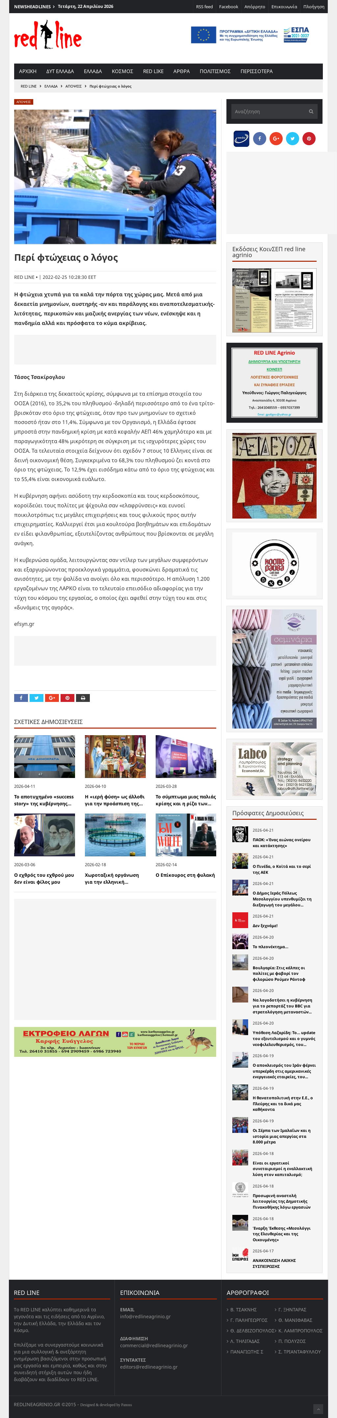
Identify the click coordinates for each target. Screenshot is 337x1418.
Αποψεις (73, 86)
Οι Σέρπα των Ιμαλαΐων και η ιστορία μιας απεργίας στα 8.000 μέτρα (282, 1136)
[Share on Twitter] (36, 698)
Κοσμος (122, 71)
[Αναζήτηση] (274, 111)
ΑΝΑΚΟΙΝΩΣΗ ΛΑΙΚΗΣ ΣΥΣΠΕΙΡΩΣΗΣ (274, 1263)
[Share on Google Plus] (52, 698)
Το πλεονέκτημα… (270, 947)
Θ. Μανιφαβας (295, 1320)
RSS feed (204, 7)
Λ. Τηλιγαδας (245, 1341)
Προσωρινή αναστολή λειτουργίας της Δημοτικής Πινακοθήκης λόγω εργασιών (282, 1201)
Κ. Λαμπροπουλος (300, 1330)
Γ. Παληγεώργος (249, 1320)
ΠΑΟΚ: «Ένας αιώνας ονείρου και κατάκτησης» (282, 842)
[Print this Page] (83, 698)
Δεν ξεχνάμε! (265, 925)
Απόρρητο (255, 7)
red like (153, 71)
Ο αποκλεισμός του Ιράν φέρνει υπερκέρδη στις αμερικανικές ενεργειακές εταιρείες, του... (284, 1071)
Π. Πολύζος (292, 1341)
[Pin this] (67, 698)
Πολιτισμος (215, 71)
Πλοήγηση (313, 7)
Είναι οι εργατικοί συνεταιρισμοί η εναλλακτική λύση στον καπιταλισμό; (282, 1168)
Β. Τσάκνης (243, 1309)
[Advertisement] (115, 349)
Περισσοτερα (257, 71)
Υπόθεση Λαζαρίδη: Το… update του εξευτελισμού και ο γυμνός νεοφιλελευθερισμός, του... (284, 1038)
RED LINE (29, 86)
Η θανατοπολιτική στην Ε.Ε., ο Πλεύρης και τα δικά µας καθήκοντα (283, 1103)
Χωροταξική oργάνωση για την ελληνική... (112, 878)
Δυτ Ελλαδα (60, 71)
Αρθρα (181, 71)
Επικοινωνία (284, 7)
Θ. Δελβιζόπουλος (252, 1330)
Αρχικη (28, 71)
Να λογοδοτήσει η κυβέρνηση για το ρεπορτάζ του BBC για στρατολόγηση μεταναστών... (282, 1005)
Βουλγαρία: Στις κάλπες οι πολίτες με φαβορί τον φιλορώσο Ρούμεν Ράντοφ (279, 973)
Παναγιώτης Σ (246, 1352)
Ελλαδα (93, 71)
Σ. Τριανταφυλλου (299, 1352)
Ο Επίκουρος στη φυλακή (185, 875)
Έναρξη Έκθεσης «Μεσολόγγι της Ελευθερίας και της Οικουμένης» (282, 1234)
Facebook (228, 7)
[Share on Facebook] (21, 698)
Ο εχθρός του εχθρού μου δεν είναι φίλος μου (44, 878)
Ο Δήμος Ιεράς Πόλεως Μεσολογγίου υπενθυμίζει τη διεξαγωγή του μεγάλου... (282, 898)
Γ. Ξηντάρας (292, 1309)
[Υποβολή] (309, 111)
